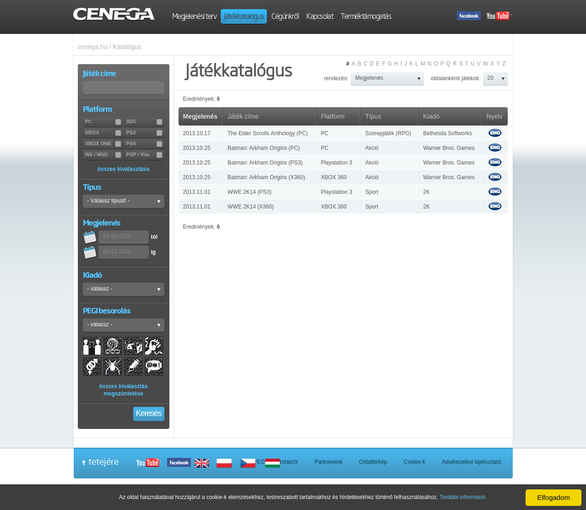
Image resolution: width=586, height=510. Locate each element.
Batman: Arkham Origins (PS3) (265, 162)
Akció (372, 148)
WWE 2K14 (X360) (251, 206)
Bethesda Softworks (447, 133)
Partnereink (328, 462)
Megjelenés (200, 116)
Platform (333, 116)
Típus (373, 116)
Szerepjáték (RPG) (388, 133)
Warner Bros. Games (448, 148)
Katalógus (127, 46)
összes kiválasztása (123, 169)
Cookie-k (414, 462)
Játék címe (243, 116)
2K (426, 192)
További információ (462, 497)
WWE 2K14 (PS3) (249, 192)
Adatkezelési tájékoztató (471, 462)
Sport (372, 192)
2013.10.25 (197, 148)
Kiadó (431, 116)
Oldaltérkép (373, 462)
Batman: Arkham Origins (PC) (264, 148)
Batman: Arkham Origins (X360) (266, 177)
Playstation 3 (337, 162)
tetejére (103, 461)
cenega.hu (93, 46)
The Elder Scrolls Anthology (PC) (268, 133)
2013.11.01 (197, 192)
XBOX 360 (334, 177)
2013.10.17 (197, 133)
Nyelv (495, 116)
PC (325, 133)
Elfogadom (553, 497)
